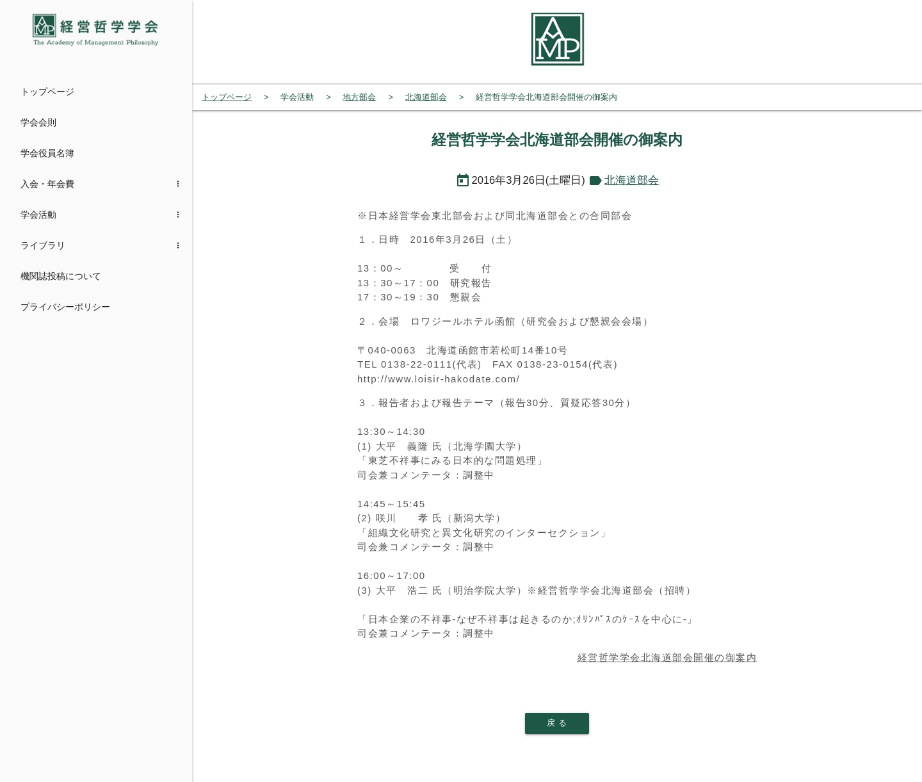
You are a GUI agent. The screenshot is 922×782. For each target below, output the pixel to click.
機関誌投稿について (60, 276)
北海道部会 (631, 180)
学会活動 (38, 214)
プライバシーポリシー (65, 307)
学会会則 (38, 122)
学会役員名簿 (47, 153)
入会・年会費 (47, 184)
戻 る (557, 723)
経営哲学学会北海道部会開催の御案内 (667, 657)
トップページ (47, 91)
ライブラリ (42, 245)
